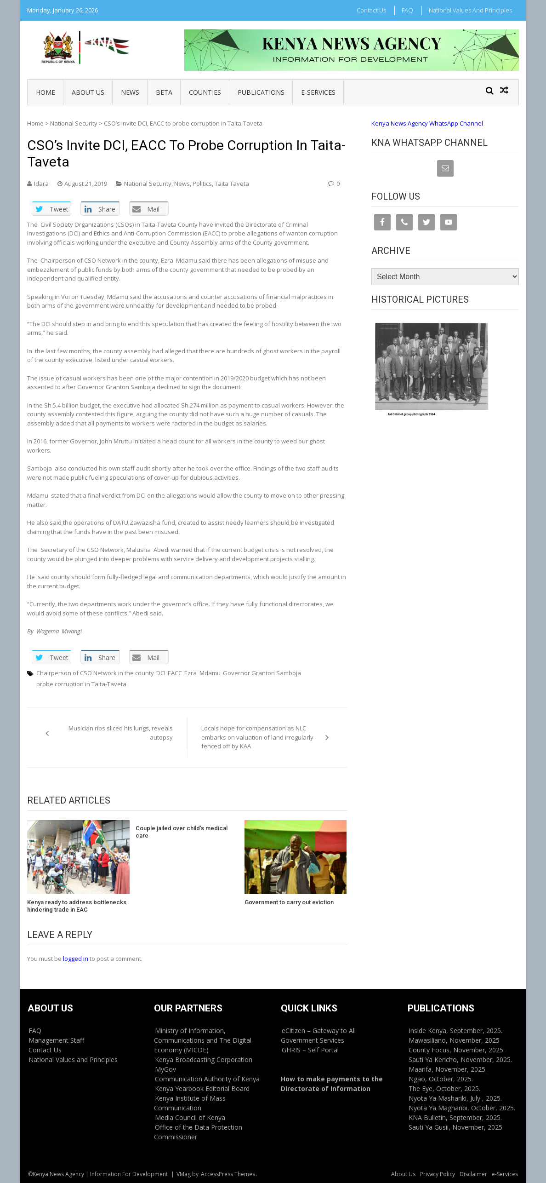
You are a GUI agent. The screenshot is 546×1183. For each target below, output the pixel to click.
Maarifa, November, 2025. (448, 1069)
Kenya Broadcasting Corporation (203, 1059)
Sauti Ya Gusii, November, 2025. (456, 1127)
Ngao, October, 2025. (441, 1078)
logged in (75, 958)
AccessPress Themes (228, 1174)
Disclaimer (473, 1174)
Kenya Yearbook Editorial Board (202, 1088)
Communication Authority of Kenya (207, 1078)
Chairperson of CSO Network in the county (95, 673)
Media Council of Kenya (190, 1117)
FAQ (407, 10)
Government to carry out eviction (289, 902)
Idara (41, 183)
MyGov (165, 1069)
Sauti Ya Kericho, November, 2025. (460, 1059)
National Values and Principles (470, 10)
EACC (175, 673)
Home (45, 92)
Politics (202, 183)
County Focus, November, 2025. (457, 1049)
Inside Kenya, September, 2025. (455, 1030)
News (130, 92)
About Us (88, 92)
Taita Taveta (232, 183)
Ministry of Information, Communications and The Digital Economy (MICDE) (202, 1040)
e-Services (318, 92)
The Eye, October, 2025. (444, 1088)
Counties (205, 92)
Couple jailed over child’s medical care (182, 832)
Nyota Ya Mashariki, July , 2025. (455, 1098)
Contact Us (371, 10)
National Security (73, 123)
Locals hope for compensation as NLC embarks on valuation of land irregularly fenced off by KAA (257, 737)
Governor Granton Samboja (262, 673)
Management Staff (56, 1040)
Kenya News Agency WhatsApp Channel (427, 123)
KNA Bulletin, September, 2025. (455, 1117)
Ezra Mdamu (202, 673)
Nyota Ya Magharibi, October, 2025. (462, 1107)
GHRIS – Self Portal (310, 1049)
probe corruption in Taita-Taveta (81, 684)
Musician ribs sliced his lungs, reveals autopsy (120, 732)
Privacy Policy (437, 1174)
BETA (164, 92)
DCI (160, 673)
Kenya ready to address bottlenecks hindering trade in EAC (76, 906)
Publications (261, 92)
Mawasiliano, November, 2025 (454, 1040)
